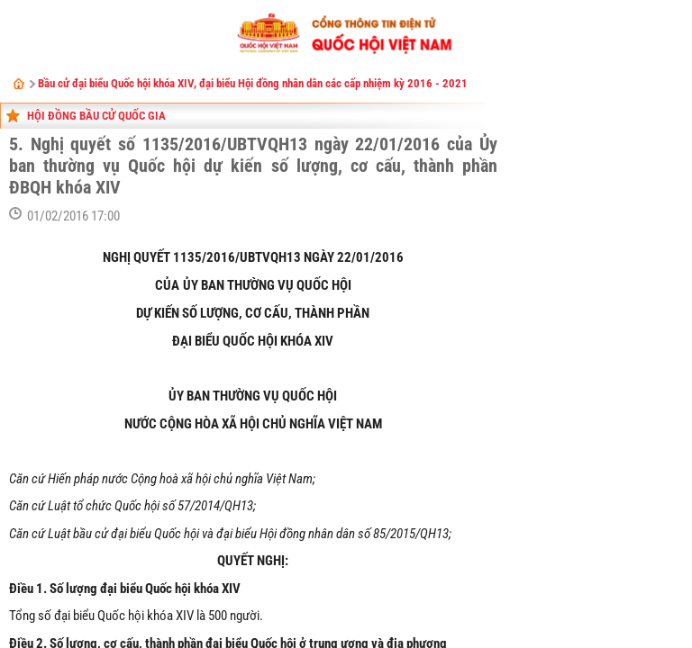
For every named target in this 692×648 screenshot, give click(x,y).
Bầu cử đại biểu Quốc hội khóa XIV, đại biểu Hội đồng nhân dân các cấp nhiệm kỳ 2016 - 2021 (253, 83)
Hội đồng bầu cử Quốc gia (96, 115)
